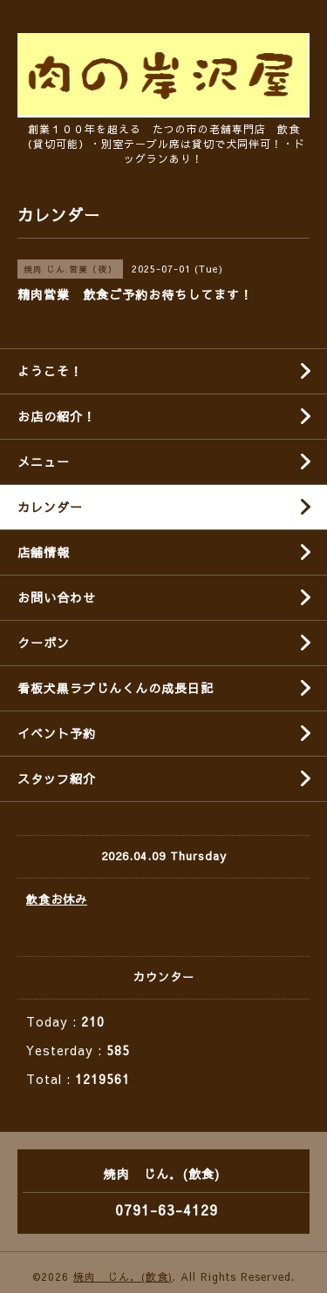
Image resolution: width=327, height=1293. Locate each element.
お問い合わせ (56, 597)
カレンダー (50, 506)
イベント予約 (56, 733)
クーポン (43, 642)
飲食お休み (56, 899)
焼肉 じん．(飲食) (123, 1276)
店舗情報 (43, 552)
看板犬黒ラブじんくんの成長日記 (115, 688)
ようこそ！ (50, 371)
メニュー (43, 461)
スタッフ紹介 (56, 778)
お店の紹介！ (56, 416)
